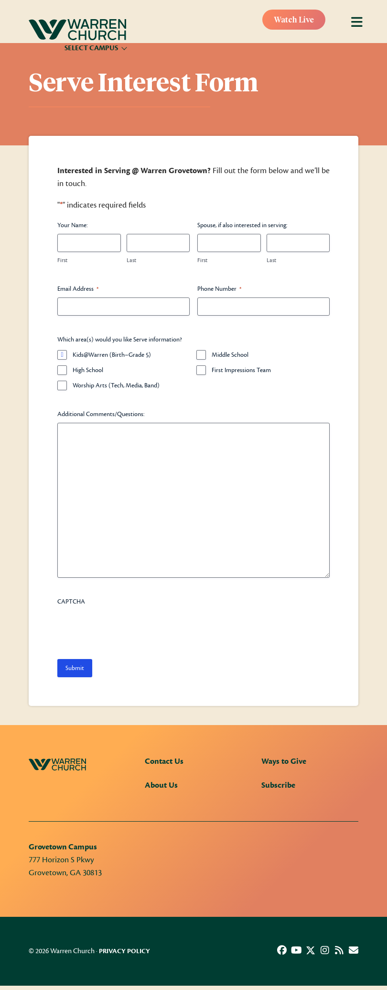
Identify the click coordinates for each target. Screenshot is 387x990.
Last (131, 260)
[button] (282, 950)
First (62, 260)
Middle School (230, 355)
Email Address (77, 289)
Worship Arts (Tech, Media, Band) (116, 385)
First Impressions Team (241, 370)
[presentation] (130, 629)
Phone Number (219, 289)
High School (88, 370)
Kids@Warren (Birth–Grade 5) (112, 355)
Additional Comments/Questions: (100, 414)
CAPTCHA (71, 601)
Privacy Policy (124, 951)
